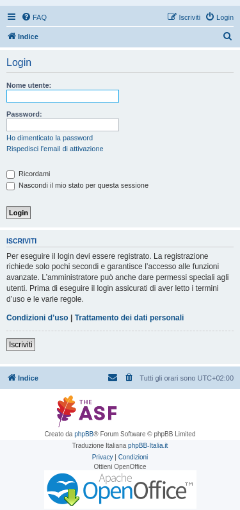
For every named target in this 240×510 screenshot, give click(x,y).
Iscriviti (21, 344)
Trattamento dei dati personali (129, 317)
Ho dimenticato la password (49, 138)
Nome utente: (28, 85)
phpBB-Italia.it (148, 445)
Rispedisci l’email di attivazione (55, 148)
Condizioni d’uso (37, 317)
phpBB (83, 434)
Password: (24, 114)
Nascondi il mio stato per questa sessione (77, 185)
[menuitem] (34, 17)
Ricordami (28, 173)
